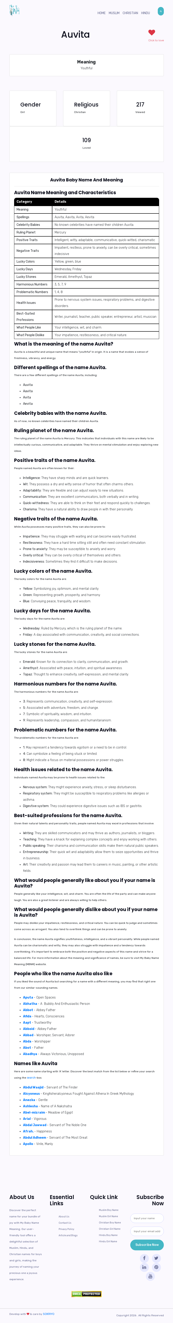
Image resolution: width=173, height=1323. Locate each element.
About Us (64, 1216)
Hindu (145, 13)
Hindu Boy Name (108, 1235)
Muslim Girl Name (108, 1216)
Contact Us (65, 1223)
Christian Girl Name (110, 1229)
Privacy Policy (66, 1229)
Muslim (114, 13)
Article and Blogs (68, 1235)
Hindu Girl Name (108, 1241)
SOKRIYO (48, 1314)
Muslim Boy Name (108, 1210)
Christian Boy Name (110, 1222)
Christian (130, 13)
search (31, 1077)
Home (102, 13)
